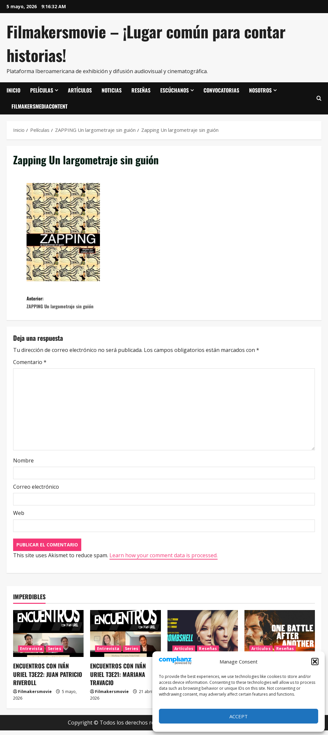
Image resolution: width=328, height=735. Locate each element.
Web (18, 517)
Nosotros (260, 90)
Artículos (80, 90)
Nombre (23, 465)
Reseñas (140, 90)
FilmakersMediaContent (39, 106)
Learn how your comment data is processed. (163, 559)
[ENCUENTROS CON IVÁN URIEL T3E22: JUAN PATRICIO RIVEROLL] (48, 638)
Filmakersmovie (35, 696)
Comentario (30, 366)
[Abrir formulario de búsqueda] (319, 98)
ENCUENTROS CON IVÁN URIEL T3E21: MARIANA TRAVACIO (118, 678)
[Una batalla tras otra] (279, 638)
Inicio (13, 90)
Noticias (112, 90)
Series (54, 653)
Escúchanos (174, 90)
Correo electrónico (36, 491)
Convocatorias (221, 90)
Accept (238, 716)
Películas (41, 90)
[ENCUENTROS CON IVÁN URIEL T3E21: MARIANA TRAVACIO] (125, 638)
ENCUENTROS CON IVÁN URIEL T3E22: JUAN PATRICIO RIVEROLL (47, 678)
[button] (315, 661)
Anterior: (95, 305)
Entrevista (31, 653)
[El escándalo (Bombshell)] (202, 638)
